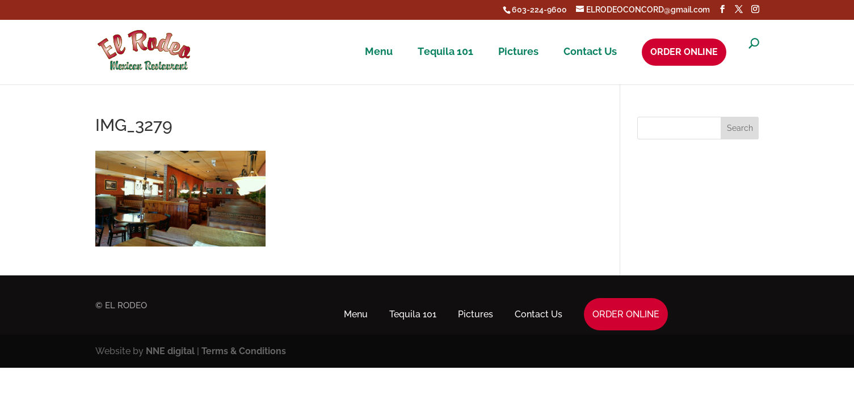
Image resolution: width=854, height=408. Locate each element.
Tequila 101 (445, 51)
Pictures (518, 51)
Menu (379, 51)
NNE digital (170, 351)
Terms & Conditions (243, 351)
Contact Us (590, 51)
